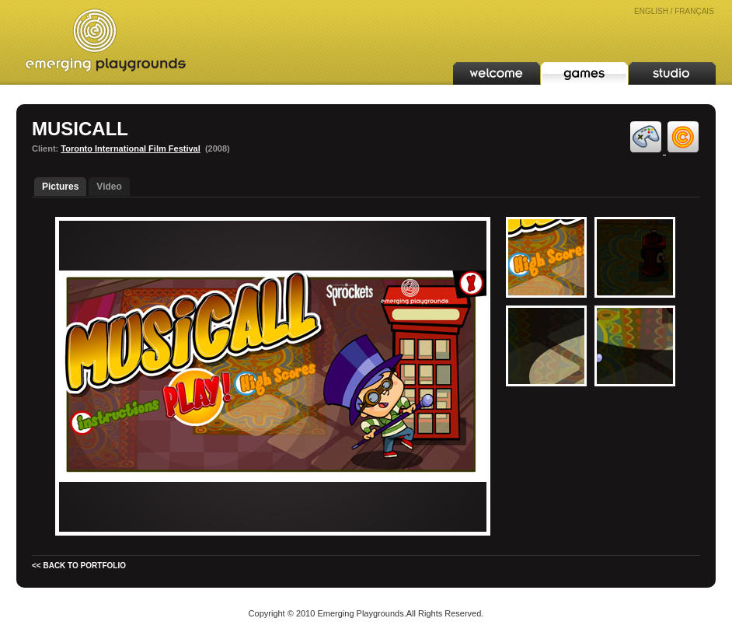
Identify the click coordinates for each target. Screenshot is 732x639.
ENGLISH (651, 11)
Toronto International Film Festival (130, 148)
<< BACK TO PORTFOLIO (79, 565)
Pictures (60, 186)
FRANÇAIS (694, 11)
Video (108, 186)
